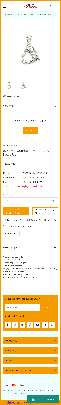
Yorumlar (9, 105)
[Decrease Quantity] (7, 201)
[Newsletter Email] (30, 307)
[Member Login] (51, 6)
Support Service (43, 399)
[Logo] (30, 6)
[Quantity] (30, 201)
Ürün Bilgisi (10, 247)
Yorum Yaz (30, 130)
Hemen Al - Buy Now (45, 211)
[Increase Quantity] (53, 201)
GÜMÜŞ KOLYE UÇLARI (35, 173)
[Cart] (56, 6)
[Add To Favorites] (13, 220)
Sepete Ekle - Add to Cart (14, 211)
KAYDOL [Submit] (48, 307)
